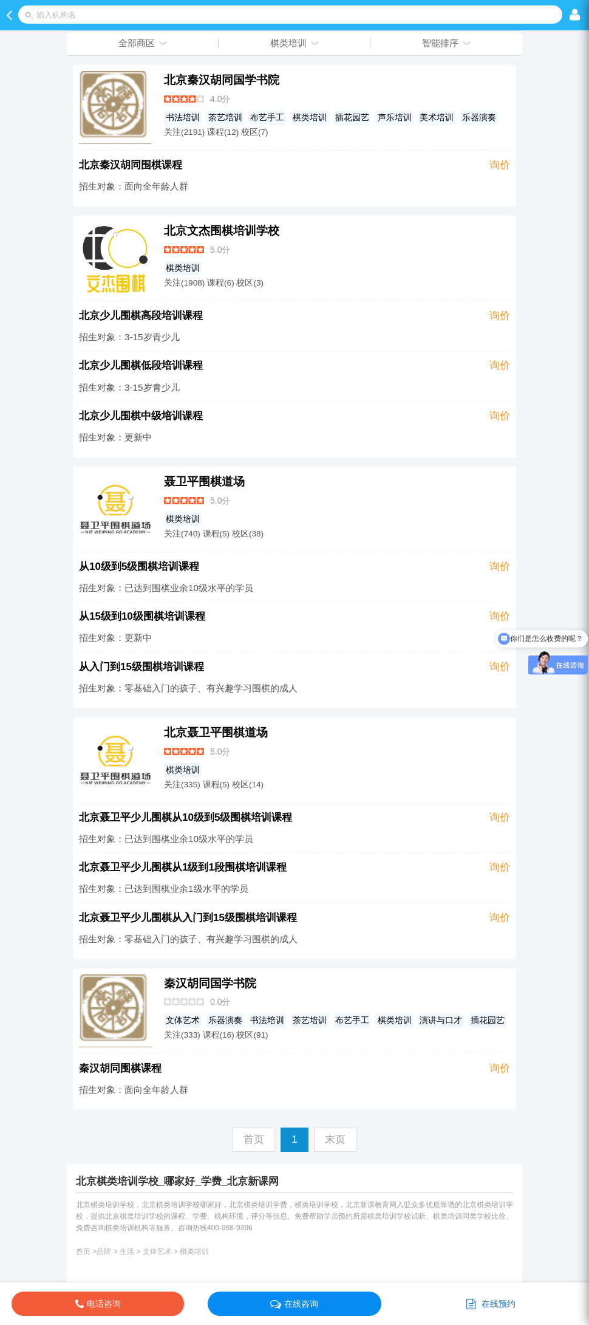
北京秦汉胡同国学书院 (221, 80)
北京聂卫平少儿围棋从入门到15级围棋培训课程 (188, 917)
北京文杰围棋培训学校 (221, 230)
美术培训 (437, 117)
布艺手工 (267, 117)
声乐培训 (395, 117)
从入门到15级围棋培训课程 (141, 667)
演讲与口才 (441, 1020)
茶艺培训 (225, 117)
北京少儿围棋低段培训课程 (141, 365)
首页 (83, 1251)
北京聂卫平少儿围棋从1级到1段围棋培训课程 (183, 867)
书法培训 (183, 117)
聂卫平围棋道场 (204, 481)
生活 (127, 1251)
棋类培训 (310, 117)
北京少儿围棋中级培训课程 (141, 416)
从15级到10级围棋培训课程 (142, 616)
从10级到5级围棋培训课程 (139, 566)
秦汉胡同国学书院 (210, 983)
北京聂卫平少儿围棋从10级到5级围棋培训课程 (185, 817)
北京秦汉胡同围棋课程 (130, 165)
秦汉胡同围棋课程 (120, 1068)
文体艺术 (183, 1020)
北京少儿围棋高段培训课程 (141, 315)
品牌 (104, 1251)
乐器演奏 (479, 117)
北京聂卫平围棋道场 (216, 732)
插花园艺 (352, 117)
